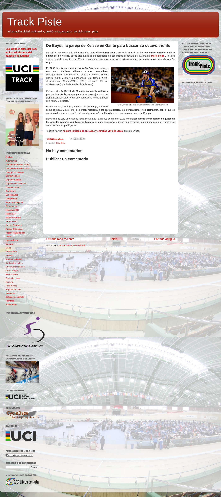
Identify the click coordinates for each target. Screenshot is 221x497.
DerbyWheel (11, 198)
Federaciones (12, 206)
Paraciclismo (12, 274)
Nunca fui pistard (13, 259)
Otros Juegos (12, 270)
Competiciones (13, 176)
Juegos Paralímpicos (15, 233)
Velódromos (11, 304)
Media (8, 248)
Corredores (11, 191)
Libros (8, 236)
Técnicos (10, 301)
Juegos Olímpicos (14, 229)
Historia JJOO (12, 210)
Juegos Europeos (14, 225)
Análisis (9, 157)
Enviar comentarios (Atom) (72, 245)
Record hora (11, 286)
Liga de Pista (12, 240)
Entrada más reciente (60, 239)
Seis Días (60, 143)
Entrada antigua (164, 239)
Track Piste (34, 21)
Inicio (114, 239)
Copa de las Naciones (16, 183)
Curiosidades (12, 195)
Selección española (15, 297)
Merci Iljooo (157, 56)
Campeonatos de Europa (17, 168)
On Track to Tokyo (14, 263)
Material (9, 244)
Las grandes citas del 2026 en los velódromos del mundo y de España (21, 52)
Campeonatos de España (18, 164)
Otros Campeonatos (15, 267)
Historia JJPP (12, 214)
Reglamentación (13, 289)
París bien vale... (13, 278)
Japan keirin (11, 221)
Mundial (9, 255)
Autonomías (11, 161)
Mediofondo (11, 251)
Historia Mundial (13, 217)
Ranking (9, 282)
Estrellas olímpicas (14, 202)
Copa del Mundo (13, 187)
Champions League (15, 172)
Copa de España (13, 179)
